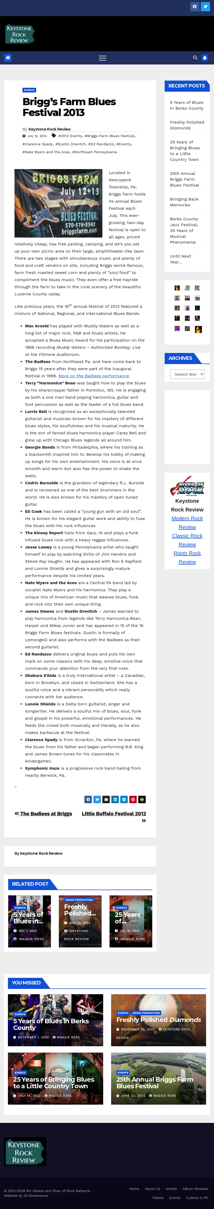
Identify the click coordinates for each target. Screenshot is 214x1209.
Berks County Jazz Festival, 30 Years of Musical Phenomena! (184, 230)
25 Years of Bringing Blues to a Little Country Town (53, 1083)
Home (134, 1189)
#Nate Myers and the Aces (46, 152)
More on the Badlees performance (94, 375)
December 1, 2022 (34, 1037)
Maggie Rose (28, 939)
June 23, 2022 (133, 1096)
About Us (152, 1189)
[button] (195, 57)
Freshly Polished (80, 913)
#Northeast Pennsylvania (94, 152)
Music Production (79, 899)
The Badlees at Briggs (43, 814)
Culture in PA (197, 1198)
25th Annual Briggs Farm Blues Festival (184, 179)
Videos (157, 1198)
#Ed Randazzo (101, 144)
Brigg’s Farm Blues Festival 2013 (69, 107)
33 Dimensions (35, 1196)
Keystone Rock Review (49, 129)
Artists (171, 1189)
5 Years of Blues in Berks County (51, 1024)
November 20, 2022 (138, 1029)
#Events (123, 144)
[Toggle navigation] (103, 57)
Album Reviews (195, 1189)
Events (29, 90)
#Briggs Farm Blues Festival (110, 136)
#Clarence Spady (37, 144)
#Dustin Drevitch (70, 144)
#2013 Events (70, 136)
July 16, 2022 (30, 1096)
